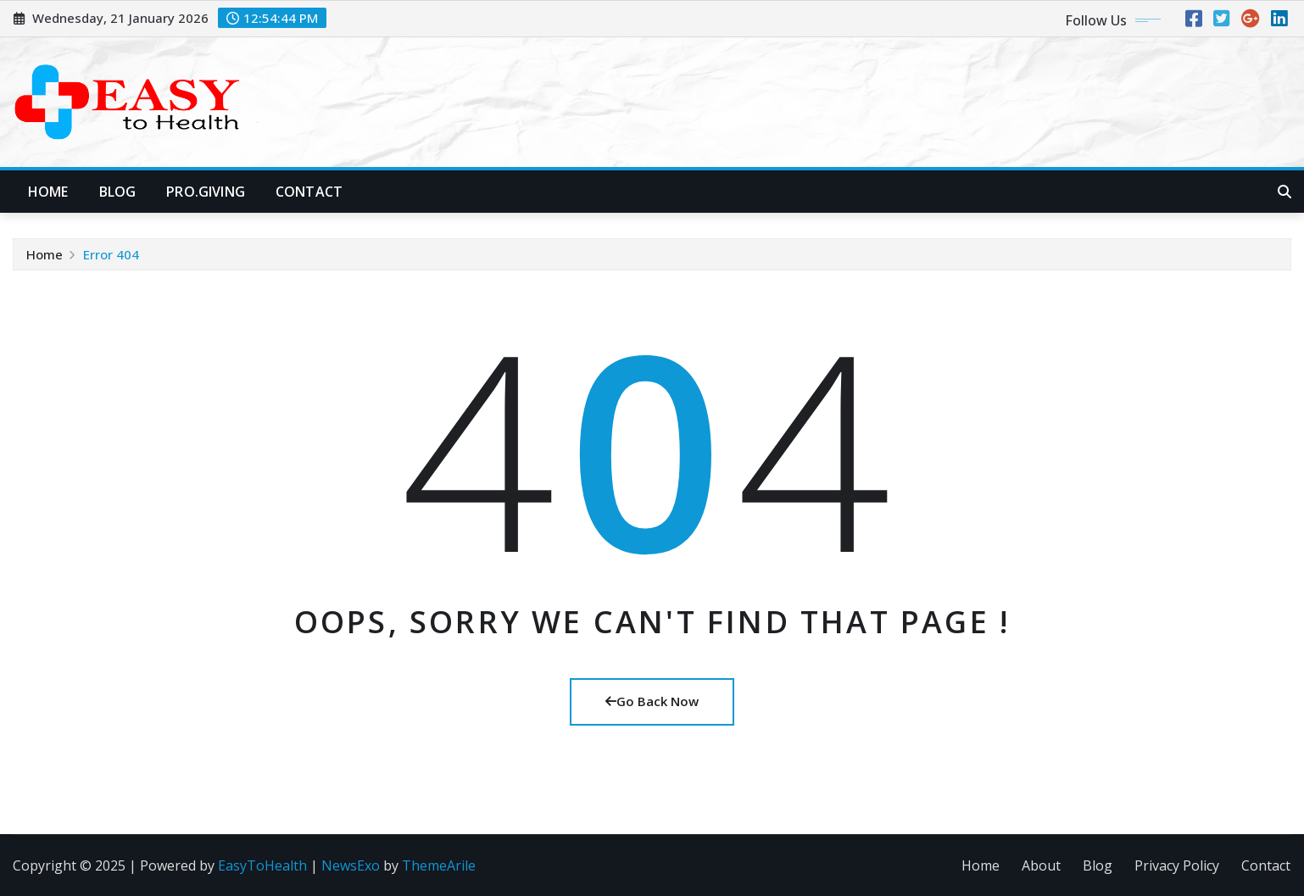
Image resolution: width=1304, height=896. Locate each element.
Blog (118, 191)
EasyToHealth (262, 865)
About (1041, 865)
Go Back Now (652, 701)
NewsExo (350, 865)
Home (48, 191)
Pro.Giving (205, 191)
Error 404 (111, 254)
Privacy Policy (1176, 865)
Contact (309, 191)
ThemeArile (439, 865)
